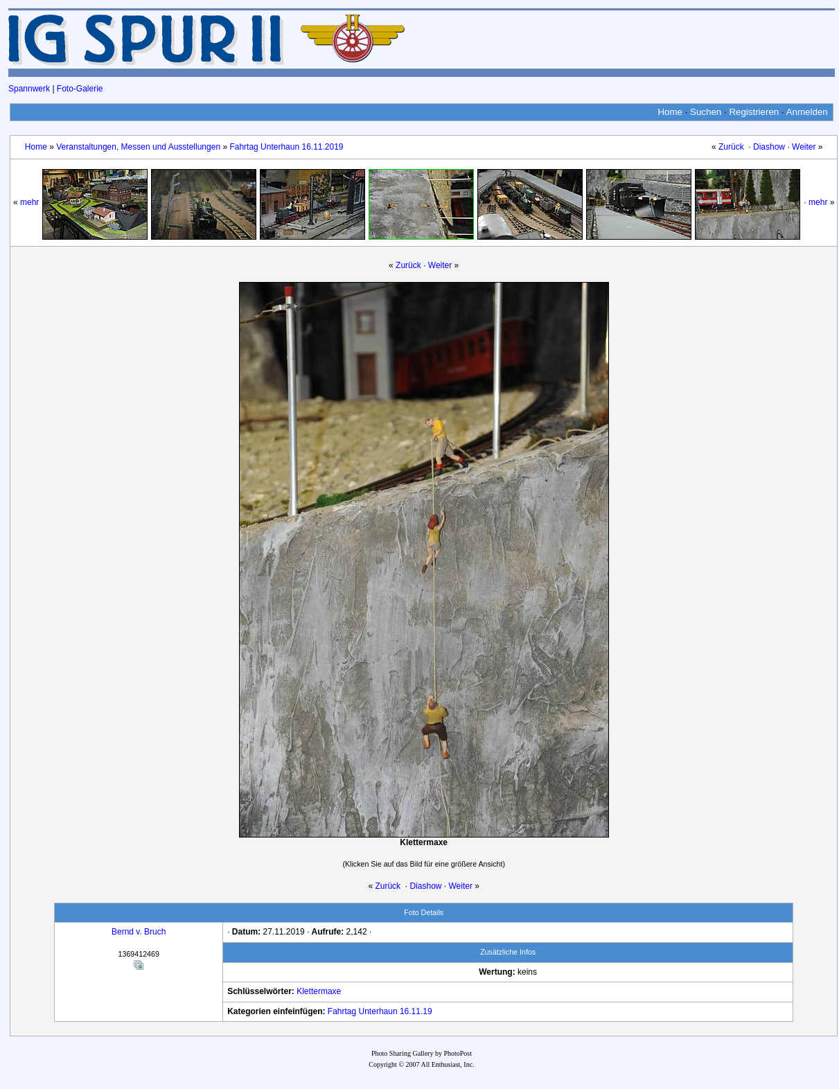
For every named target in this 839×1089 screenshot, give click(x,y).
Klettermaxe (319, 991)
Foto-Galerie (80, 89)
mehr (29, 202)
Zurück (731, 147)
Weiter (803, 147)
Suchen (705, 112)
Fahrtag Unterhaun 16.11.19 (380, 1011)
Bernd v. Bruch (139, 932)
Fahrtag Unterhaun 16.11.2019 (286, 147)
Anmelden (807, 112)
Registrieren (754, 112)
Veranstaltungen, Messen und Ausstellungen (138, 147)
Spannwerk (29, 89)
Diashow (769, 147)
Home (669, 112)
